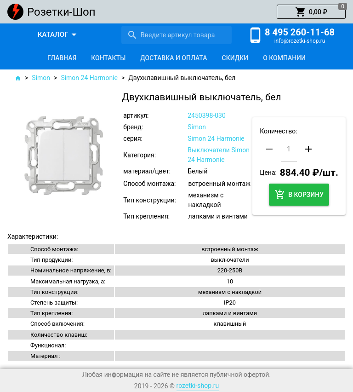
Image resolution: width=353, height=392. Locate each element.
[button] (311, 12)
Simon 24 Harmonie (89, 77)
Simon (41, 77)
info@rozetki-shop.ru (299, 41)
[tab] (62, 57)
